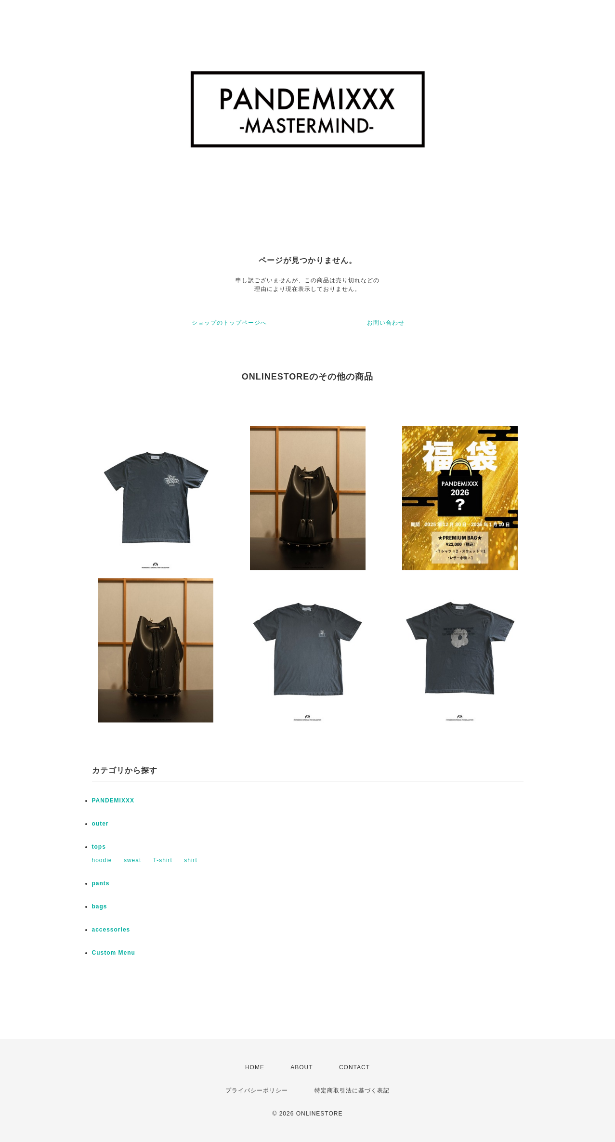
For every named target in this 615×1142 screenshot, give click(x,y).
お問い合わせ (386, 322)
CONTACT (354, 1067)
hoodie (102, 860)
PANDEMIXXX (113, 800)
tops (99, 846)
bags (99, 906)
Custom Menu (113, 952)
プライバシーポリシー (256, 1090)
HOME (254, 1067)
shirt (190, 860)
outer (100, 823)
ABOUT (301, 1067)
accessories (111, 929)
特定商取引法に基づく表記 (352, 1090)
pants (101, 883)
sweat (132, 860)
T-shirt (162, 860)
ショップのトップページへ (229, 322)
